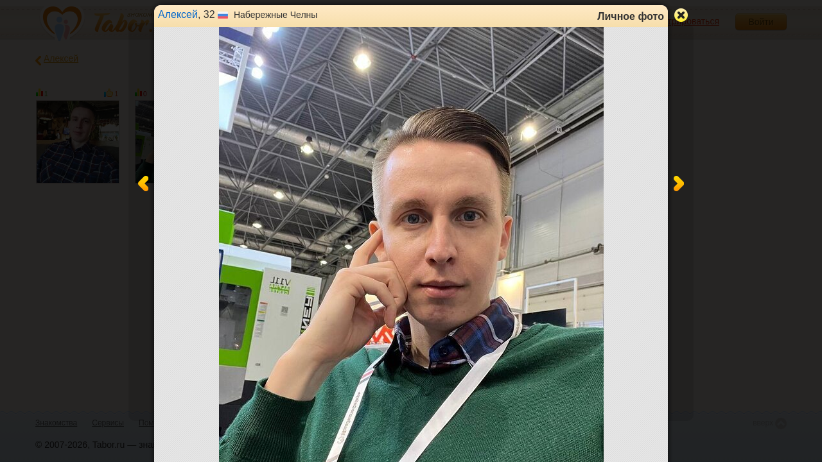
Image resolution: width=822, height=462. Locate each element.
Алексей (178, 14)
